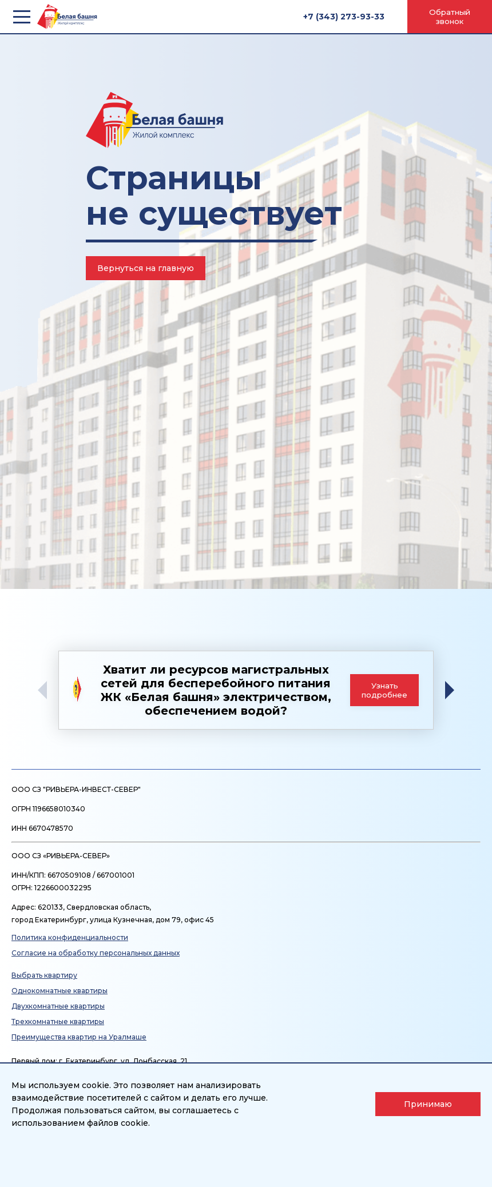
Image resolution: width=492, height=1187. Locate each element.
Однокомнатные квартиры (59, 990)
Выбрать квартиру (44, 975)
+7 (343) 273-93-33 (343, 16)
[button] (453, 690)
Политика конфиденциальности (69, 937)
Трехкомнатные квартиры (57, 1021)
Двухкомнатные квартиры (58, 1006)
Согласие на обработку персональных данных (95, 953)
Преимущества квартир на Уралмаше (78, 1037)
